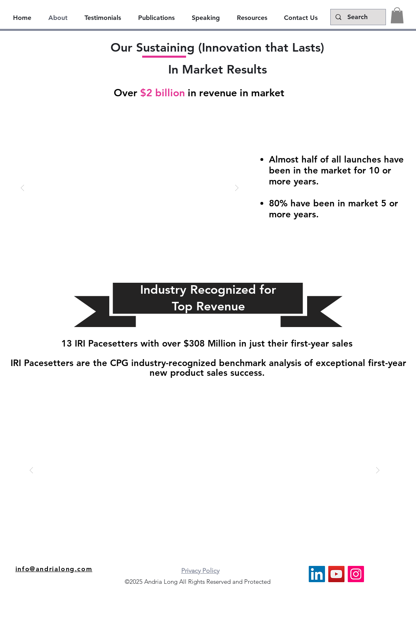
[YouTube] (336, 574)
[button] (397, 15)
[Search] (357, 17)
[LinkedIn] (317, 574)
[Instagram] (356, 574)
